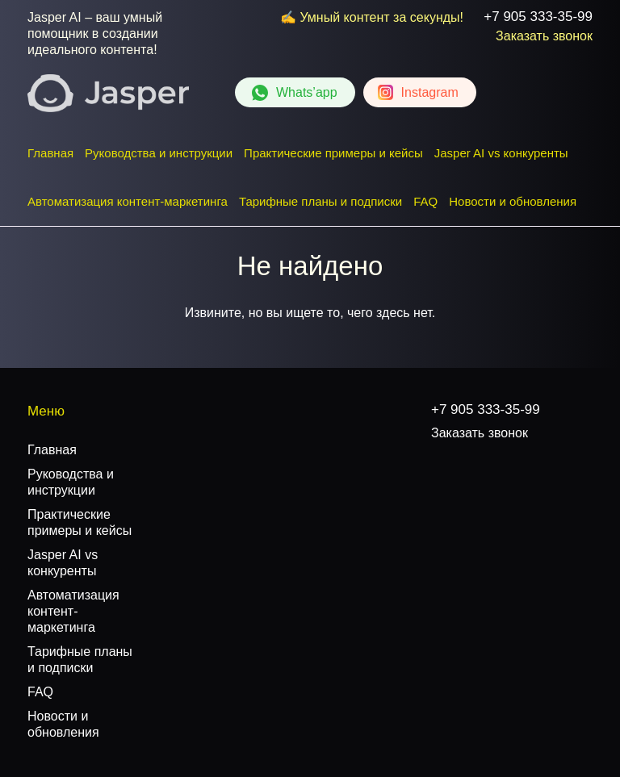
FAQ (425, 201)
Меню (46, 411)
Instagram (430, 92)
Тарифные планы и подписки (320, 201)
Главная (50, 153)
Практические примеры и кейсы (333, 153)
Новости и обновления (512, 201)
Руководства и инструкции (158, 153)
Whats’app (306, 92)
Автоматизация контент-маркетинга (127, 201)
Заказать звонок (544, 36)
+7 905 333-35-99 (538, 16)
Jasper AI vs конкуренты (501, 153)
